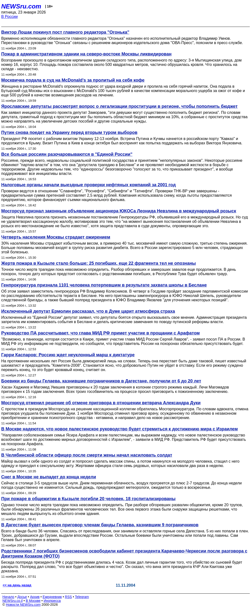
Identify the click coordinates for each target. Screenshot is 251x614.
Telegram (82, 597)
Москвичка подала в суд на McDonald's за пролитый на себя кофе (72, 80)
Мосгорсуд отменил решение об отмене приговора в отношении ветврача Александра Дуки (101, 402)
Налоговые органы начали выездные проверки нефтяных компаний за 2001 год (88, 184)
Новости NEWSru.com (23, 604)
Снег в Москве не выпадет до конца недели (48, 476)
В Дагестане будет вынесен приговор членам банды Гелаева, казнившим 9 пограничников (100, 524)
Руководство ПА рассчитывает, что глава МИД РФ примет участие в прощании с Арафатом (100, 333)
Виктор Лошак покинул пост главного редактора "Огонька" (65, 32)
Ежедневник (52, 597)
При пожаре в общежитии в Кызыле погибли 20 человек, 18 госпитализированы (88, 498)
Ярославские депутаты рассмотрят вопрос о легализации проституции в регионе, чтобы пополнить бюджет (119, 106)
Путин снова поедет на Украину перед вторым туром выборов (69, 132)
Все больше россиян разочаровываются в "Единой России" (66, 154)
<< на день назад (17, 585)
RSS (68, 597)
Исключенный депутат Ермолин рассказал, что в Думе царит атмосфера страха (88, 311)
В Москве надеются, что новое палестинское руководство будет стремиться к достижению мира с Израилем (119, 429)
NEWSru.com (21, 6)
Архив (35, 597)
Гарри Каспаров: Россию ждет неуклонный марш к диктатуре (67, 354)
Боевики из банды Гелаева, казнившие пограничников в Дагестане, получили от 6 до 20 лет (101, 381)
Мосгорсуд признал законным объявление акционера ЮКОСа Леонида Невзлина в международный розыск (118, 211)
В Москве (33, 601)
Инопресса (52, 601)
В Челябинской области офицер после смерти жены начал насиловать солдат (86, 455)
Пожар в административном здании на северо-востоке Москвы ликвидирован (86, 54)
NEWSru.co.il (12, 601)
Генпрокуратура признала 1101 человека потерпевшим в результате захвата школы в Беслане (104, 285)
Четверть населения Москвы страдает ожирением (55, 237)
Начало (8, 597)
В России (9, 17)
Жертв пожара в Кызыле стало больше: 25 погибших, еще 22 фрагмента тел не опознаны (98, 263)
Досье (22, 597)
